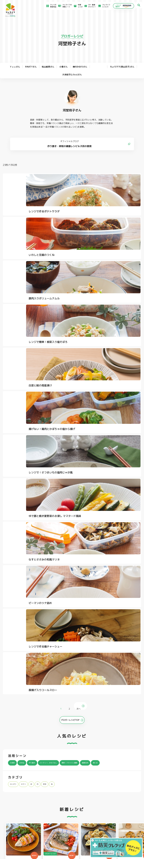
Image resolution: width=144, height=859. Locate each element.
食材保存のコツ (15, 822)
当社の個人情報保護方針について (119, 832)
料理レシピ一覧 (48, 828)
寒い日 (114, 447)
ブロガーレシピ (72, 36)
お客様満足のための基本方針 (118, 822)
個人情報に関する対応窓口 (117, 835)
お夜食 (13, 447)
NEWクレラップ (13, 795)
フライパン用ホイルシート (45, 795)
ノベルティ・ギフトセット (129, 805)
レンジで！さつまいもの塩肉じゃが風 (25, 318)
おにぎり (14, 469)
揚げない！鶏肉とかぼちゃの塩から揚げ (118, 268)
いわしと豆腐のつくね (66, 219)
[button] (131, 564)
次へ (79, 384)
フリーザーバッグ (70, 795)
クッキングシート (42, 798)
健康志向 (102, 447)
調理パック (40, 802)
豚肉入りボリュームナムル (115, 219)
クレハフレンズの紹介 (128, 809)
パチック (123, 795)
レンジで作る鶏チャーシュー (70, 366)
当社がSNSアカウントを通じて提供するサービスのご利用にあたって (126, 828)
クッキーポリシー (114, 837)
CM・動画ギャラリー (89, 6)
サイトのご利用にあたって (117, 825)
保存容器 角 (68, 805)
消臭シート (96, 805)
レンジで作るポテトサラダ (22, 219)
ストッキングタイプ (99, 795)
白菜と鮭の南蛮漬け (65, 266)
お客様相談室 (86, 825)
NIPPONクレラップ (15, 805)
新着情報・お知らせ (88, 827)
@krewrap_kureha (59, 712)
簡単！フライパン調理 (83, 447)
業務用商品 (124, 802)
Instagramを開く (34, 754)
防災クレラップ (13, 798)
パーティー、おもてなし (56, 447)
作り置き (36, 447)
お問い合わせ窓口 (87, 836)
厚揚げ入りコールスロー (114, 366)
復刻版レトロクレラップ (16, 802)
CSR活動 (84, 830)
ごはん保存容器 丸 (70, 802)
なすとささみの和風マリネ (115, 316)
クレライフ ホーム (9, 653)
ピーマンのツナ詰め (18, 366)
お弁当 (24, 447)
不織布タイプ (97, 798)
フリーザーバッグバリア (72, 798)
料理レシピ (22, 653)
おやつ (26, 469)
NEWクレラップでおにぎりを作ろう (55, 831)
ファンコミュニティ (88, 833)
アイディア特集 (15, 825)
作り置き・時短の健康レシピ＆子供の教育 (72, 149)
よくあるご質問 (86, 822)
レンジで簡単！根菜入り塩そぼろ (25, 268)
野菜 (50, 469)
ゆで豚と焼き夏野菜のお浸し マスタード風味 (70, 318)
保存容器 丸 (68, 809)
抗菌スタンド (97, 802)
